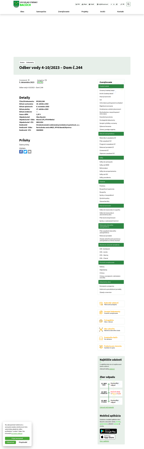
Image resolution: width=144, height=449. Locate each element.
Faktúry (40, 42)
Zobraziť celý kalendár (107, 367)
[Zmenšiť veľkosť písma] (111, 4)
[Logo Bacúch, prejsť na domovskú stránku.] (25, 4)
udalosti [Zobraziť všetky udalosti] (112, 329)
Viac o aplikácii (104, 401)
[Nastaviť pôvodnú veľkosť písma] (114, 4)
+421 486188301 (120, 437)
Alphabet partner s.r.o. (37, 429)
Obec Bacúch (28, 430)
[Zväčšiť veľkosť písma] (116, 4)
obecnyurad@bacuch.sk (122, 439)
